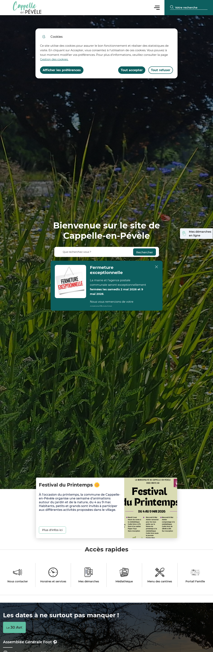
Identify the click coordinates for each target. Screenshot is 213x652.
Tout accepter (132, 70)
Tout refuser (160, 70)
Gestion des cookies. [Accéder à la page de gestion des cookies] (54, 59)
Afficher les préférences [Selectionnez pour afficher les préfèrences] (62, 70)
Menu (157, 7)
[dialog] (106, 53)
